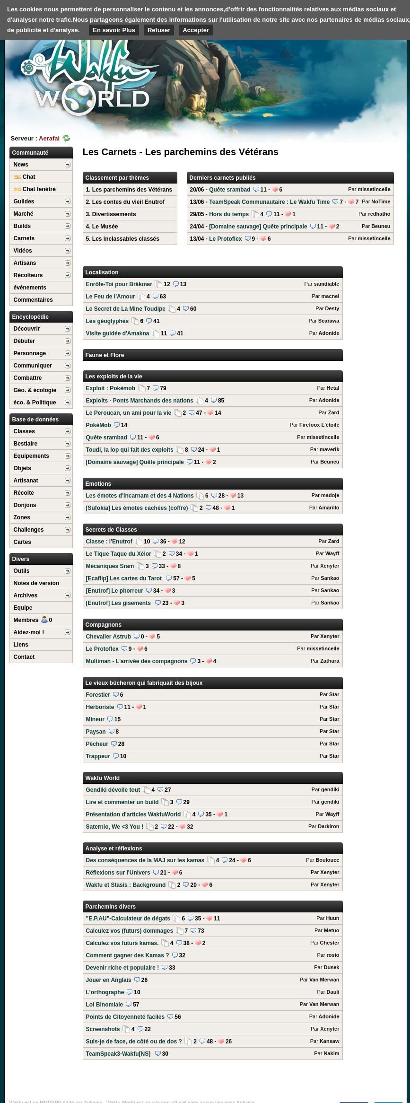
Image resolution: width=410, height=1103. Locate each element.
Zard (334, 412)
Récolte (24, 493)
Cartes (22, 542)
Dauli (333, 992)
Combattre (28, 378)
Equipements (31, 456)
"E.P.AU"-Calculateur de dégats (213, 918)
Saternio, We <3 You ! (213, 826)
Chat (24, 177)
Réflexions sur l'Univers (213, 872)
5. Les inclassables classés (122, 239)
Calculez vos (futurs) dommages (213, 931)
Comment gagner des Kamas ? (213, 955)
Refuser (159, 30)
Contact (24, 657)
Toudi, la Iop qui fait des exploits (213, 449)
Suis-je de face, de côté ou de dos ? (213, 1041)
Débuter (24, 341)
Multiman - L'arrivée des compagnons (213, 661)
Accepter (196, 30)
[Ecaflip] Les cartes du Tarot (213, 578)
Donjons (25, 505)
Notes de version (37, 583)
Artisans (25, 263)
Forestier (213, 695)
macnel (331, 296)
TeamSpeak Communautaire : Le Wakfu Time (290, 202)
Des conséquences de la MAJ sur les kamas (213, 860)
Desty (332, 308)
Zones (22, 517)
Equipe (23, 607)
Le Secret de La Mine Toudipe (213, 309)
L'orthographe (213, 992)
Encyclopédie (30, 317)
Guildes (24, 201)
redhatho (379, 214)
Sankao (330, 578)
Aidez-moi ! (29, 632)
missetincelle (374, 189)
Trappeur (213, 756)
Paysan (213, 731)
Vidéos (23, 250)
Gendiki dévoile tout (213, 790)
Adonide (329, 333)
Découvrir (27, 328)
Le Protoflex (290, 239)
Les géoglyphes (213, 321)
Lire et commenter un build (213, 802)
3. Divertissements (111, 214)
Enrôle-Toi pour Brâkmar (213, 284)
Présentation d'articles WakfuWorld (213, 814)
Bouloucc (327, 860)
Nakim (331, 1053)
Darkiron (328, 826)
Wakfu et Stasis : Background (213, 885)
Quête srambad (290, 189)
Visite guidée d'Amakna (213, 333)
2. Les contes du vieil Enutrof (125, 202)
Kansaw (330, 1041)
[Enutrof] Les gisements (213, 603)
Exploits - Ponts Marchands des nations (213, 400)
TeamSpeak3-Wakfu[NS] (213, 1053)
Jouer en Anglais (213, 980)
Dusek (331, 967)
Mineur (213, 719)
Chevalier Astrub (213, 636)
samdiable (327, 284)
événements (30, 287)
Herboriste (213, 707)
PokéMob (213, 425)
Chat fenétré (35, 189)
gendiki (330, 789)
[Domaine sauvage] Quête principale (290, 226)
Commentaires (33, 300)
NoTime (380, 201)
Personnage (30, 353)
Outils (22, 571)
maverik (330, 449)
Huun (332, 918)
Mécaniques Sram (213, 566)
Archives (26, 595)
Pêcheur (213, 744)
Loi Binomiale (213, 1004)
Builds (22, 226)
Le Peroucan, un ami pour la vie (213, 413)
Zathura (329, 661)
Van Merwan (324, 979)
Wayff (332, 553)
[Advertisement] (336, 73)
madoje (330, 495)
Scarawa (329, 321)
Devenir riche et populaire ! (213, 967)
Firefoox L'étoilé (319, 425)
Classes (24, 431)
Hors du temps (290, 214)
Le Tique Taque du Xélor (213, 554)
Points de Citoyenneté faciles (213, 1017)
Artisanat (26, 480)
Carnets (24, 238)
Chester (330, 942)
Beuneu (380, 226)
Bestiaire (26, 443)
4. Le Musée (102, 226)
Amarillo (328, 507)
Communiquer (33, 365)
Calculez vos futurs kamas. (213, 943)
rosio (333, 955)
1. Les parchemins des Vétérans (129, 189)
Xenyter (329, 566)
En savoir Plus (114, 30)
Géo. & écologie (35, 390)
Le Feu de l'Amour (213, 296)
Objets (22, 468)
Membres (33, 620)
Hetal (333, 388)
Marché (24, 213)
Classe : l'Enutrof (213, 541)
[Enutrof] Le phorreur (213, 590)
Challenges (29, 529)
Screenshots (213, 1029)
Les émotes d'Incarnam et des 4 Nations (213, 495)
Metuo (331, 930)
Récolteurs (28, 275)
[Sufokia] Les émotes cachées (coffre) (213, 508)
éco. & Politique (35, 402)
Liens (21, 644)
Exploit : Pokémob (213, 388)
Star (334, 694)
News (21, 164)
